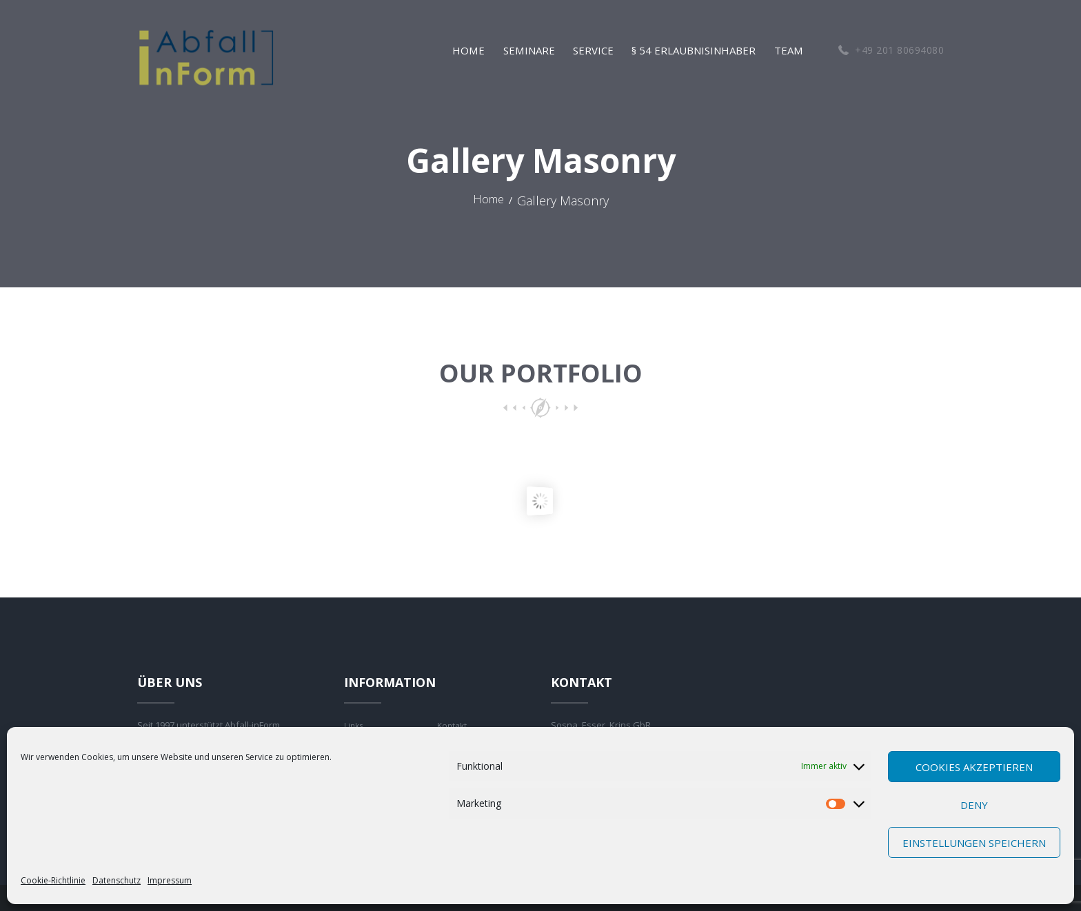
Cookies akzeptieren (974, 767)
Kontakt (453, 725)
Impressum (170, 880)
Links (354, 725)
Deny (974, 805)
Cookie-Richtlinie (53, 880)
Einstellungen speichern (974, 843)
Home (488, 201)
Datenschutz (116, 880)
